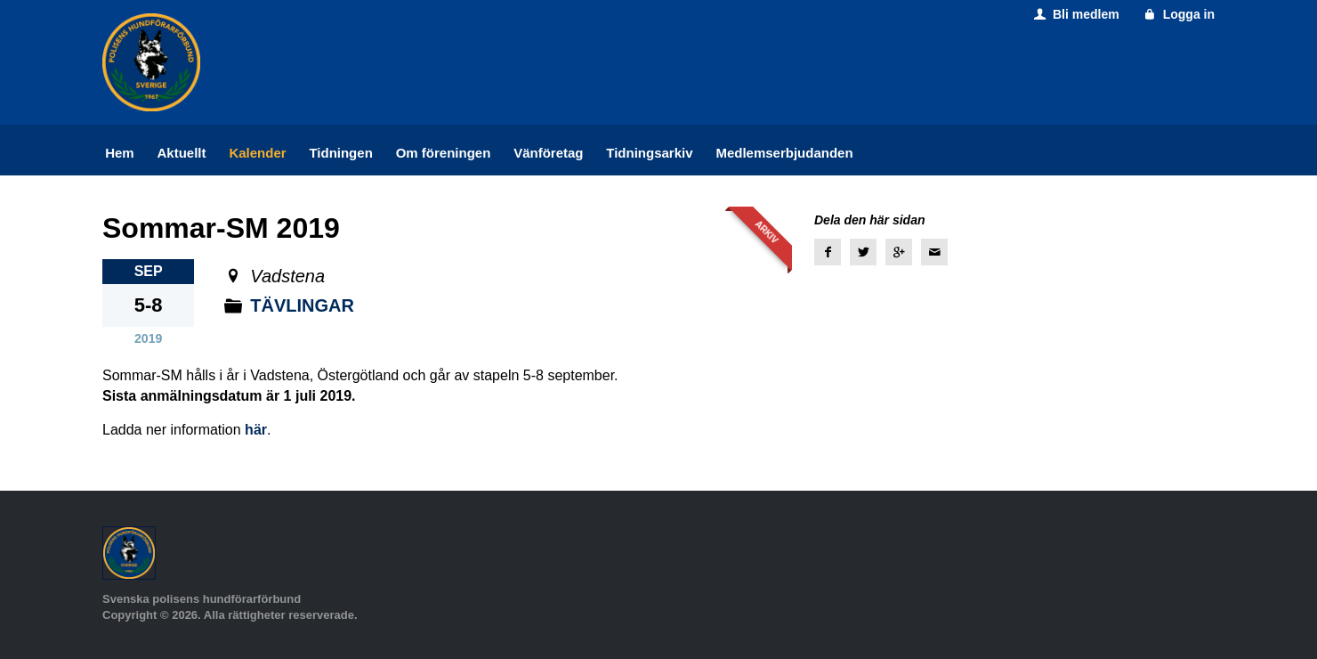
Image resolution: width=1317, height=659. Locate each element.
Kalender (257, 152)
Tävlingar (302, 305)
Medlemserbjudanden (783, 152)
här (256, 429)
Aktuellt (182, 152)
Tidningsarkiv (649, 152)
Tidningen (340, 152)
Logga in (1178, 14)
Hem (119, 152)
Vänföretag (548, 152)
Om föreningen (443, 152)
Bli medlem (1074, 14)
